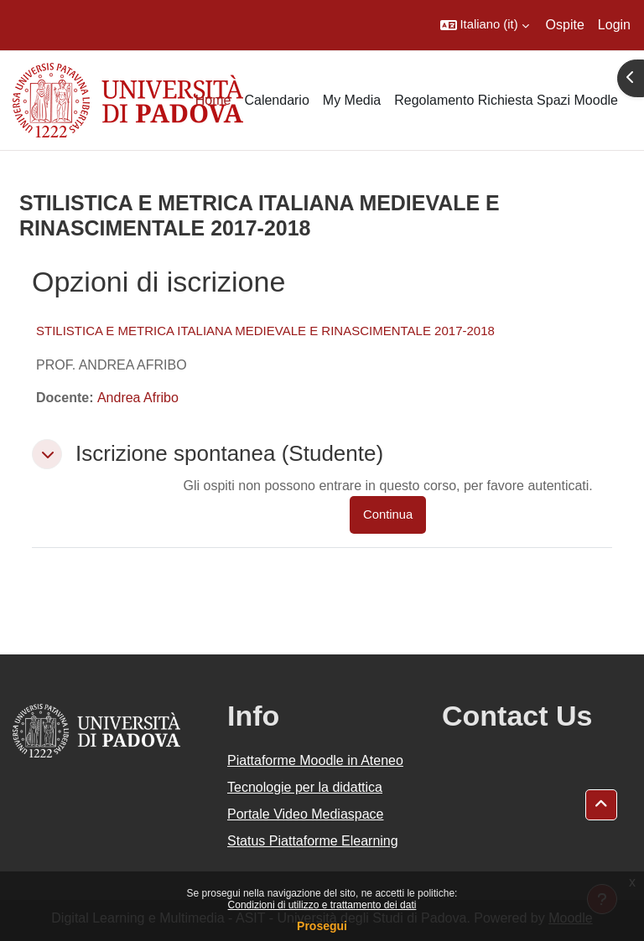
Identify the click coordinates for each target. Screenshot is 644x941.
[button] (484, 25)
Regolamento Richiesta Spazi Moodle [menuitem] (506, 100)
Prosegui (322, 926)
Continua (388, 514)
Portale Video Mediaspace (305, 814)
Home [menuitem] (213, 100)
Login (614, 25)
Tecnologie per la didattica (304, 787)
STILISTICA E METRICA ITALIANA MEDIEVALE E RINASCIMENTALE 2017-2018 (265, 330)
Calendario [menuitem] (276, 100)
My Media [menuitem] (352, 100)
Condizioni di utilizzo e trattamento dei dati (322, 905)
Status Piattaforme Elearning (312, 841)
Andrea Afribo (138, 397)
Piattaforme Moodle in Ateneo (315, 760)
